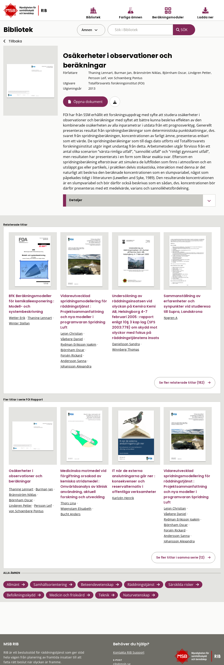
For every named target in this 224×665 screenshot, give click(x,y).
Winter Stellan (19, 323)
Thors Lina (68, 503)
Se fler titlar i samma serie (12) (180, 557)
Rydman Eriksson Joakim (78, 344)
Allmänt (13, 584)
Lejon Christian (72, 333)
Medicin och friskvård (67, 595)
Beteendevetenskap (97, 584)
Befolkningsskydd (21, 595)
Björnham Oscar (72, 350)
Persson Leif (43, 505)
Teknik (104, 595)
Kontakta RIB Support (128, 652)
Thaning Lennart (40, 318)
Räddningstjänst (141, 584)
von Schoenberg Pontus (26, 511)
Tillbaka (15, 41)
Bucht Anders (70, 514)
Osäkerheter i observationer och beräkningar (25, 476)
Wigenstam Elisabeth (76, 509)
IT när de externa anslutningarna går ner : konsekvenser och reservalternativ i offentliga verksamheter (134, 481)
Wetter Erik (17, 318)
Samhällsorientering (50, 584)
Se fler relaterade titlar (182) (182, 382)
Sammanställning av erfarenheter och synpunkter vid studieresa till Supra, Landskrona (187, 303)
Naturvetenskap (136, 595)
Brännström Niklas (22, 495)
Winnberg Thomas (125, 349)
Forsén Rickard (71, 355)
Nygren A (170, 318)
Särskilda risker (181, 584)
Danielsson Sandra (126, 344)
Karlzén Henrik (123, 498)
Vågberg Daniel (72, 339)
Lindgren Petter (20, 505)
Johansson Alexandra (76, 366)
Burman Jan (44, 489)
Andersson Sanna (73, 361)
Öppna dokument (88, 101)
